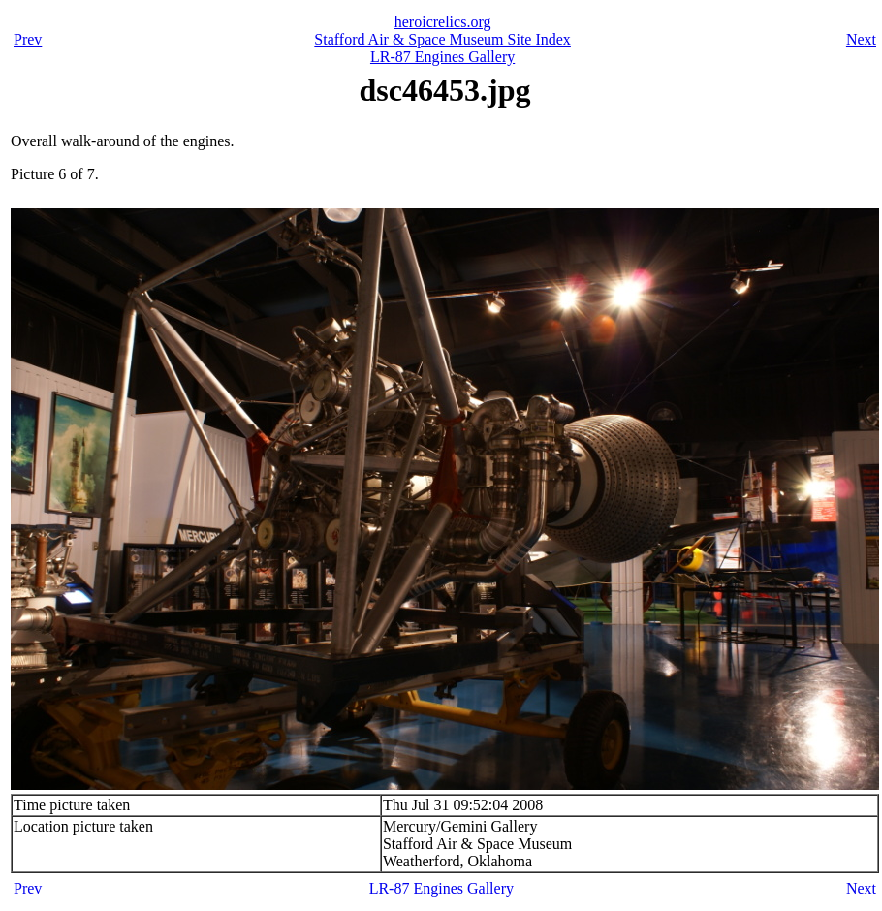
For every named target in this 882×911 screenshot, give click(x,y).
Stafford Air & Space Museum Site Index (442, 39)
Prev (28, 39)
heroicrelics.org (442, 22)
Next (861, 39)
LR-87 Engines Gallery (442, 56)
